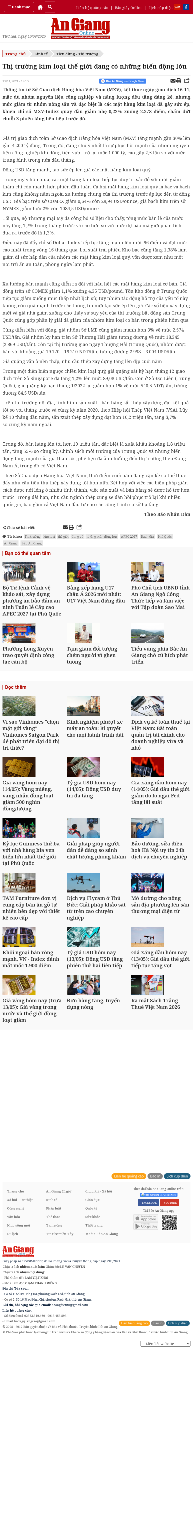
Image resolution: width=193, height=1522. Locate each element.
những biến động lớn (101, 536)
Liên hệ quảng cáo (92, 7)
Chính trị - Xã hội (98, 1320)
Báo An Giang (32, 543)
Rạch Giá (147, 536)
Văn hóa (13, 1346)
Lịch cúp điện (161, 7)
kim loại (49, 536)
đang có (78, 536)
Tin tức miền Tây (59, 1363)
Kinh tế (41, 53)
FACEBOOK (148, 1332)
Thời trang (94, 1354)
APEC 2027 (129, 536)
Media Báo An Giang (101, 1363)
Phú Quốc (165, 536)
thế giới (63, 536)
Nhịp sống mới (18, 1354)
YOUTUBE (169, 1332)
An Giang (11, 543)
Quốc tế (91, 1337)
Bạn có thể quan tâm (26, 553)
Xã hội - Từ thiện (20, 1329)
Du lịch (12, 1363)
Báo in (155, 1305)
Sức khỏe (92, 1346)
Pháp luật (53, 1337)
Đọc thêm (15, 720)
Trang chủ (15, 53)
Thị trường (32, 536)
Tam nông (54, 1354)
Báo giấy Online (128, 7)
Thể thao (53, 1346)
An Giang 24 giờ (58, 1320)
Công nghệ (15, 1337)
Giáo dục (92, 1329)
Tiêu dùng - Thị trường (77, 53)
